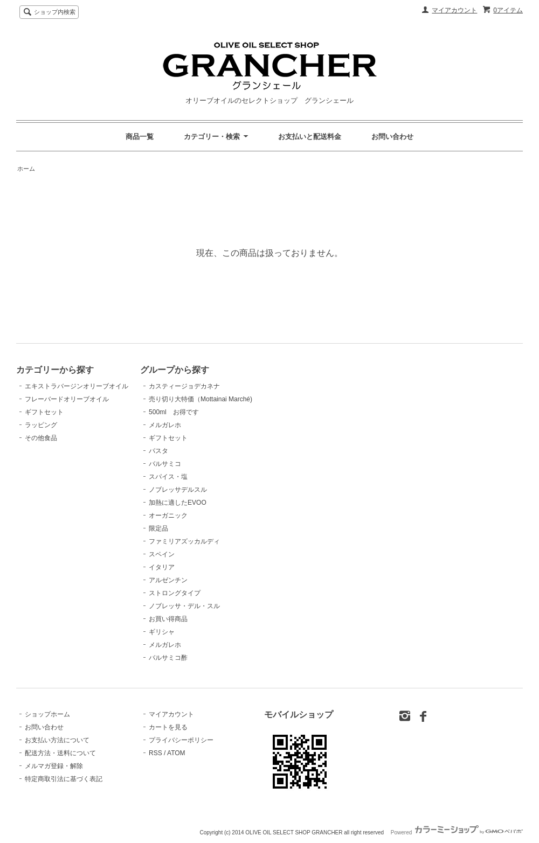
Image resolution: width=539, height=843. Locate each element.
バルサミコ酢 (168, 657)
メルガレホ (165, 425)
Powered (457, 832)
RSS (155, 753)
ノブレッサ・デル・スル (184, 606)
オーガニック (168, 515)
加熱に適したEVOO (177, 502)
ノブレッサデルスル (178, 489)
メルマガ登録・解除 (54, 766)
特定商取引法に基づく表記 (63, 779)
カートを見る (168, 727)
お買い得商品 (168, 619)
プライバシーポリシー (181, 740)
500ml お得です (174, 412)
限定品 (158, 528)
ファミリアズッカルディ (184, 541)
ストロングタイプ (175, 593)
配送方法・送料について (60, 753)
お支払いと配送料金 (309, 137)
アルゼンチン (168, 580)
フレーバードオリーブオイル (67, 399)
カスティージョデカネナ (184, 386)
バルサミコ (165, 464)
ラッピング (41, 425)
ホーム (26, 168)
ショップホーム (47, 714)
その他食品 (41, 438)
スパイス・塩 (168, 476)
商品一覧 (140, 137)
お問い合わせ (392, 137)
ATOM (176, 753)
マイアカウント (454, 10)
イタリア (162, 567)
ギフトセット (44, 412)
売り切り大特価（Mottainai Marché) (200, 399)
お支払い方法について (57, 740)
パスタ (158, 451)
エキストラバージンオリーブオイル (76, 386)
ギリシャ (162, 632)
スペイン (162, 554)
